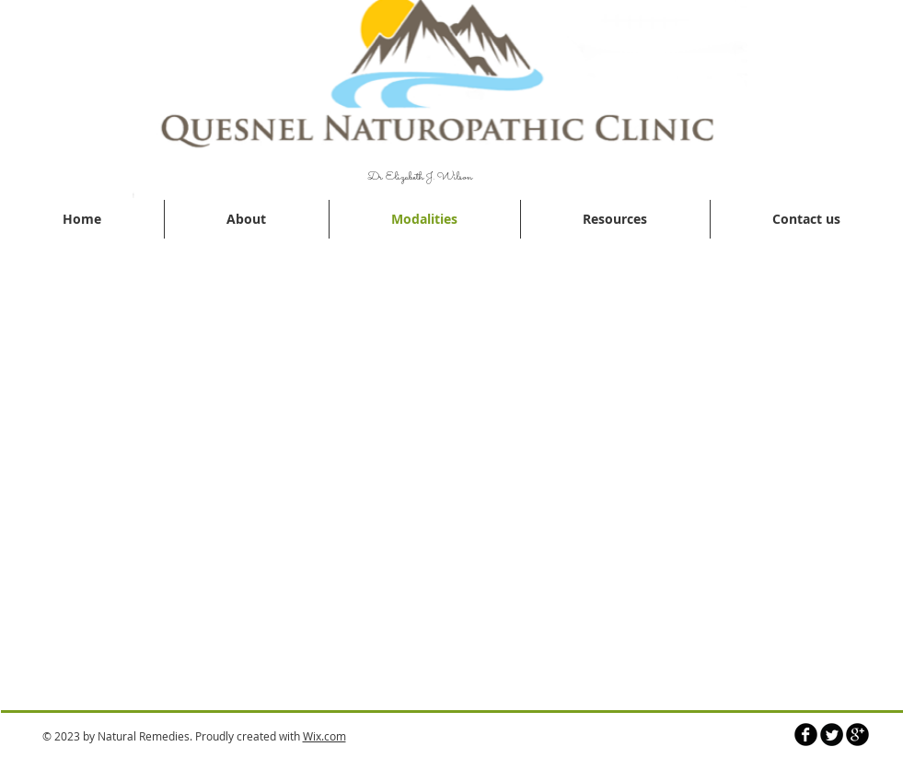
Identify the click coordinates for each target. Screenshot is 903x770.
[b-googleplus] (857, 734)
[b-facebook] (805, 734)
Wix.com (324, 736)
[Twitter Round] (831, 734)
